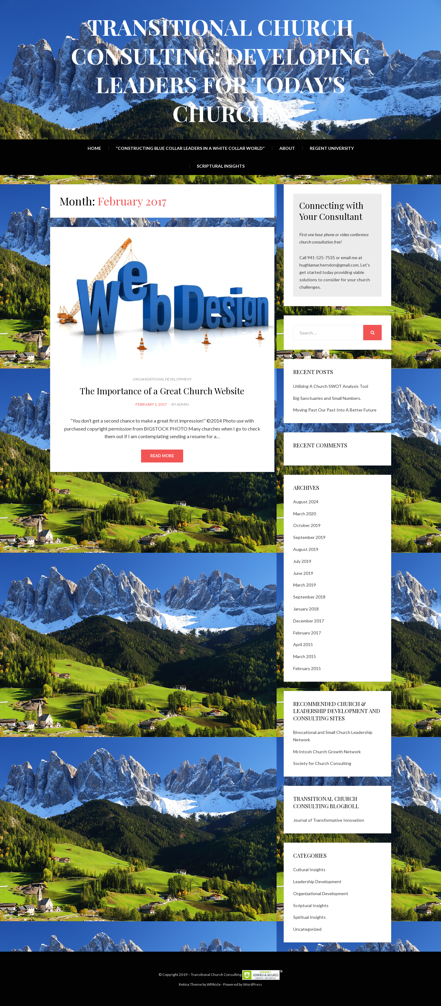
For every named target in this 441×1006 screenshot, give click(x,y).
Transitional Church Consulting (216, 974)
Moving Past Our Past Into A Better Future (334, 409)
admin (183, 404)
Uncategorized (307, 929)
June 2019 (303, 573)
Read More (162, 456)
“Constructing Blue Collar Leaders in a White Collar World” (190, 148)
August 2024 (305, 501)
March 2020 (304, 513)
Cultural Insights (309, 869)
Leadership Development (317, 881)
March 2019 (304, 584)
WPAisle (214, 984)
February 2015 (307, 668)
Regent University (332, 148)
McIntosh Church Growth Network (327, 751)
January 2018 (306, 608)
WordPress (252, 984)
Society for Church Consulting (322, 763)
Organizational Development (162, 379)
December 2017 (308, 620)
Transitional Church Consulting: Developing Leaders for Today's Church (220, 69)
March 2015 (304, 656)
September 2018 (309, 596)
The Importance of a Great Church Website (162, 390)
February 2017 (307, 632)
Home (94, 148)
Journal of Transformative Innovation (328, 820)
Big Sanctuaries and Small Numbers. (327, 398)
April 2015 (303, 644)
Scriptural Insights (221, 166)
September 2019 (309, 537)
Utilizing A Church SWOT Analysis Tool (330, 386)
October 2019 (307, 525)
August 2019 (305, 549)
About (287, 148)
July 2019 (302, 561)
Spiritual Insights (309, 917)
